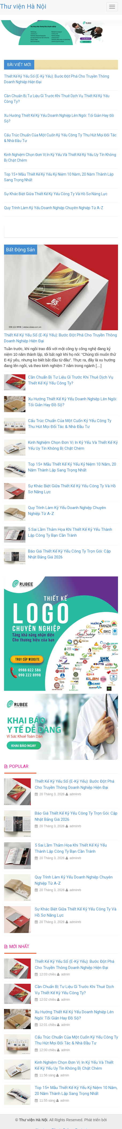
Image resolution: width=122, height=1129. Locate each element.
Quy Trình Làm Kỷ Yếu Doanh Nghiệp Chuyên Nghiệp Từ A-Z (53, 208)
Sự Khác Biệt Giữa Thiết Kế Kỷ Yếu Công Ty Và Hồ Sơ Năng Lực (55, 194)
